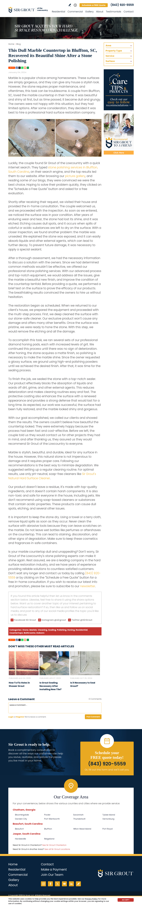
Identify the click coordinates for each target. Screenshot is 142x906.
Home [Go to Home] (11, 44)
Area (108, 45)
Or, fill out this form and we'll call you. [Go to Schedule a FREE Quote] (107, 769)
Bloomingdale (22, 814)
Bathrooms (30, 632)
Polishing (61, 629)
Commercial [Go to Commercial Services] (75, 11)
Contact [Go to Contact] (129, 11)
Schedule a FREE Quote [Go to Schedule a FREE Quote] (94, 5)
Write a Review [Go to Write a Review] (69, 5)
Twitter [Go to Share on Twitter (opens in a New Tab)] (19, 68)
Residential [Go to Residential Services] (58, 11)
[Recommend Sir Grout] (119, 134)
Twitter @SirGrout (81, 619)
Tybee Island (108, 814)
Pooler (47, 814)
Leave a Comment (21, 699)
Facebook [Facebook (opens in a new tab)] (50, 883)
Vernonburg (108, 818)
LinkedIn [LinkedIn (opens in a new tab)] (71, 883)
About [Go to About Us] (99, 11)
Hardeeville (20, 838)
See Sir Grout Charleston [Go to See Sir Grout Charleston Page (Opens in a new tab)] (54, 845)
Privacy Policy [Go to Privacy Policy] (91, 899)
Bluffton (48, 828)
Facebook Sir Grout (25, 619)
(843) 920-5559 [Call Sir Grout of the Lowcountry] (122, 5)
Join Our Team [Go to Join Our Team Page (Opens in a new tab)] (52, 875)
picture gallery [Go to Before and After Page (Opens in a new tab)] (75, 176)
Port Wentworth (52, 818)
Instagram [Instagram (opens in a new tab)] (43, 883)
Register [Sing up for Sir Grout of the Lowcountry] (20, 717)
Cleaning (42, 629)
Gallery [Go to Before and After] (89, 11)
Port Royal (107, 828)
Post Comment (93, 717)
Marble (33, 629)
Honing (71, 629)
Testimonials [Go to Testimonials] (113, 11)
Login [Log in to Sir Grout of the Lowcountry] (11, 717)
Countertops (16, 632)
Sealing (52, 629)
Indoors (40, 632)
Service (110, 55)
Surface (110, 61)
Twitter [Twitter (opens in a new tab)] (57, 883)
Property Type (114, 50)
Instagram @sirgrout (53, 619)
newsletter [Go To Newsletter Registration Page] (87, 586)
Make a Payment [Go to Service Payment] (54, 869)
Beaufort (19, 828)
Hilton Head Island (82, 828)
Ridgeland (49, 838)
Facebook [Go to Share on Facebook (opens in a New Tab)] (17, 68)
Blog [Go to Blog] (18, 44)
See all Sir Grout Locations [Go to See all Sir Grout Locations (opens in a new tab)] (57, 849)
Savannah (78, 814)
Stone (25, 629)
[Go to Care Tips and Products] (119, 89)
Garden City (21, 818)
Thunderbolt (79, 818)
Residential (82, 629)
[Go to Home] (28, 9)
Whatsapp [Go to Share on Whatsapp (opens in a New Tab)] (22, 68)
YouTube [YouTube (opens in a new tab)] (64, 883)
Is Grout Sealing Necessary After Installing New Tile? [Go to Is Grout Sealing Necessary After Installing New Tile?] (50, 686)
